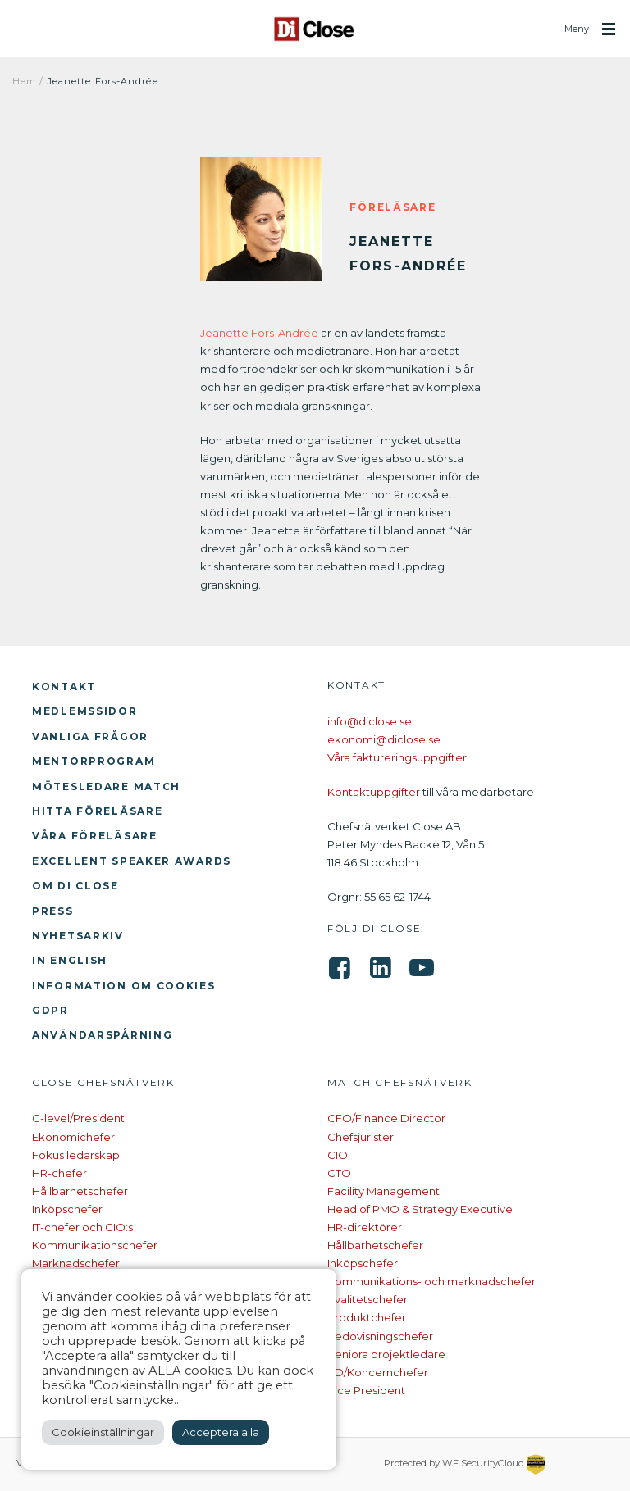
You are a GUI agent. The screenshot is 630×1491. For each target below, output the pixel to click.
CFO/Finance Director (386, 1118)
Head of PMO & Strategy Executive (420, 1209)
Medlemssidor (85, 711)
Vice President (366, 1390)
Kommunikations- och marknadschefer (431, 1281)
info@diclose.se (369, 721)
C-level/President (78, 1118)
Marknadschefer (76, 1263)
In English (69, 960)
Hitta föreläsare (97, 811)
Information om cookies (124, 986)
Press (53, 911)
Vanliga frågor (90, 736)
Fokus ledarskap (76, 1154)
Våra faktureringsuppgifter (397, 757)
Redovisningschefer (380, 1336)
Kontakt (64, 686)
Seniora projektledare (386, 1354)
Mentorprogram (93, 761)
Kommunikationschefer (95, 1245)
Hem (24, 81)
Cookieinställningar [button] (103, 1432)
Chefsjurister (360, 1136)
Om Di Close (75, 886)
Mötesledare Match (106, 786)
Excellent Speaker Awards (131, 861)
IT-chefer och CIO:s (82, 1227)
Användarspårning (102, 1035)
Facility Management (383, 1191)
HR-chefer (59, 1173)
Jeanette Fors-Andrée (259, 332)
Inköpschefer (67, 1209)
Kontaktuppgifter (373, 791)
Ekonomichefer (73, 1136)
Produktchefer (366, 1317)
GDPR (50, 1010)
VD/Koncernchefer (377, 1372)
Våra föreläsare (95, 836)
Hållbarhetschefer (80, 1191)
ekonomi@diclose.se (384, 739)
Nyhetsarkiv (78, 936)
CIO (337, 1154)
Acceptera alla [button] (220, 1432)
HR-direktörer (364, 1227)
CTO (339, 1173)
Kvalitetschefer (367, 1299)
